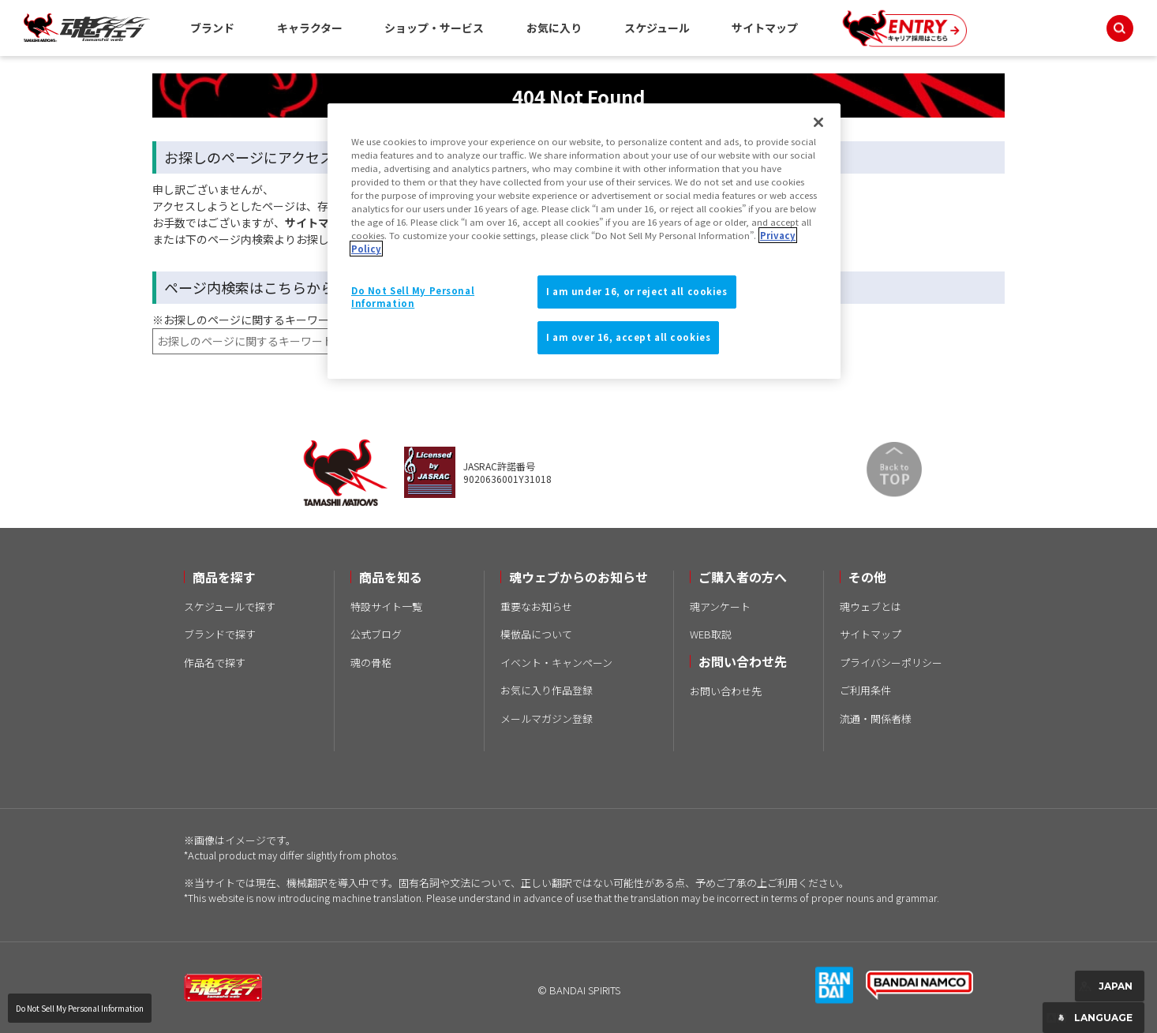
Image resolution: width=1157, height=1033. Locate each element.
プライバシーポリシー (891, 662)
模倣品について (536, 634)
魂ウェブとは (870, 606)
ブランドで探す (220, 634)
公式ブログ (376, 634)
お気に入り (554, 28)
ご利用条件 (865, 690)
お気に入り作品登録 (546, 690)
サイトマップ (765, 28)
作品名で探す (214, 662)
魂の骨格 (370, 662)
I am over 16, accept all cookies (628, 337)
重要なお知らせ (536, 606)
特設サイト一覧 (386, 606)
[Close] (818, 122)
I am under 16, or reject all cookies (637, 291)
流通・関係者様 (876, 718)
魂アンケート (720, 606)
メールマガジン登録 (546, 718)
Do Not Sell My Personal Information (80, 1008)
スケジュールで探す (229, 606)
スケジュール (657, 28)
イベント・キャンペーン (556, 662)
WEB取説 (711, 634)
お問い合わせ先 (726, 690)
